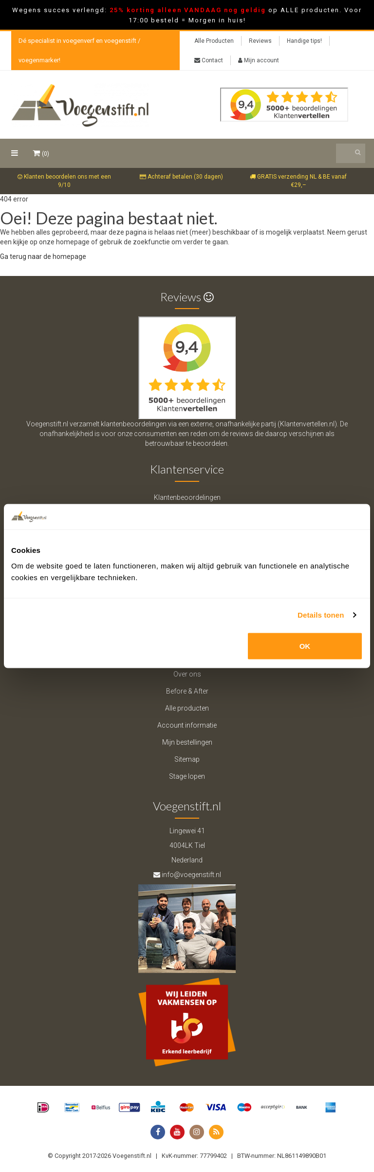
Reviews (260, 40)
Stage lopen (187, 776)
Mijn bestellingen (187, 742)
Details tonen (321, 615)
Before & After (187, 691)
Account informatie (187, 725)
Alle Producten (214, 40)
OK (305, 645)
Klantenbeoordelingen (187, 497)
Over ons (187, 674)
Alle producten (187, 708)
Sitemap (187, 759)
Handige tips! (304, 40)
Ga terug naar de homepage (43, 256)
